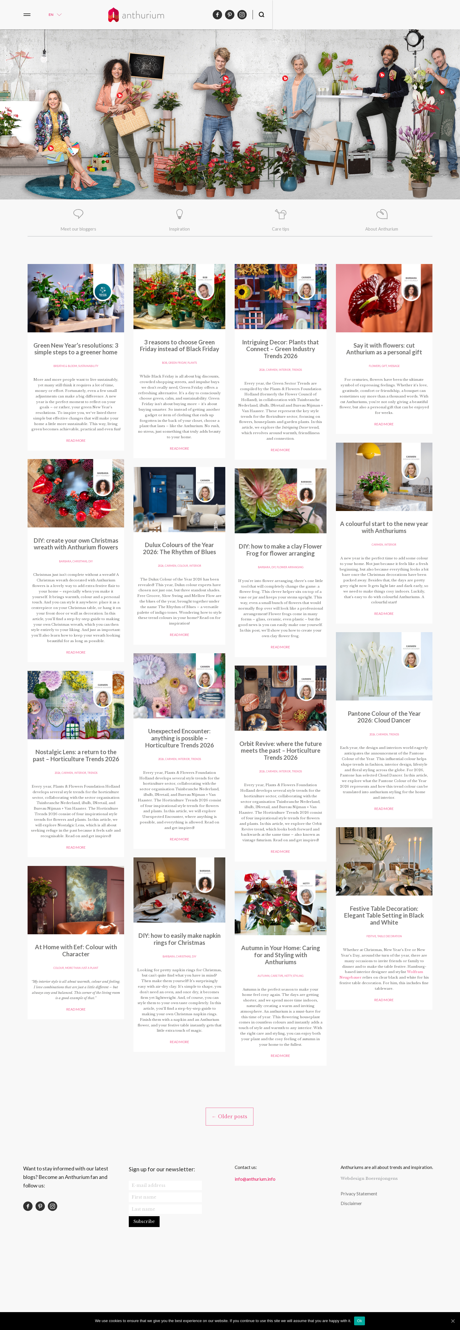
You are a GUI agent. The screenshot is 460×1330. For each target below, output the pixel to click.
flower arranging (189, 1027)
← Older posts (229, 1189)
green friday (73, 594)
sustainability (89, 377)
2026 (55, 824)
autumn (365, 986)
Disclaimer (351, 1276)
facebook (405, 14)
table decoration (390, 377)
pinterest (417, 14)
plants (90, 594)
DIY (195, 581)
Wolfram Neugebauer (404, 421)
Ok (359, 1321)
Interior (80, 824)
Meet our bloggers (78, 230)
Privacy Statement (359, 1266)
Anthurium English (230, 14)
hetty (392, 986)
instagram (429, 14)
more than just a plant (390, 804)
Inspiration (179, 230)
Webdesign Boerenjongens (369, 1251)
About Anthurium (381, 230)
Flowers (65, 1040)
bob (59, 594)
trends (94, 824)
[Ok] (453, 1321)
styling (403, 986)
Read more (76, 470)
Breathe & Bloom (64, 377)
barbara (168, 581)
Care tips (280, 230)
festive (370, 377)
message (86, 1040)
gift (76, 1040)
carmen (66, 824)
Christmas (184, 581)
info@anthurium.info (255, 1251)
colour (183, 818)
